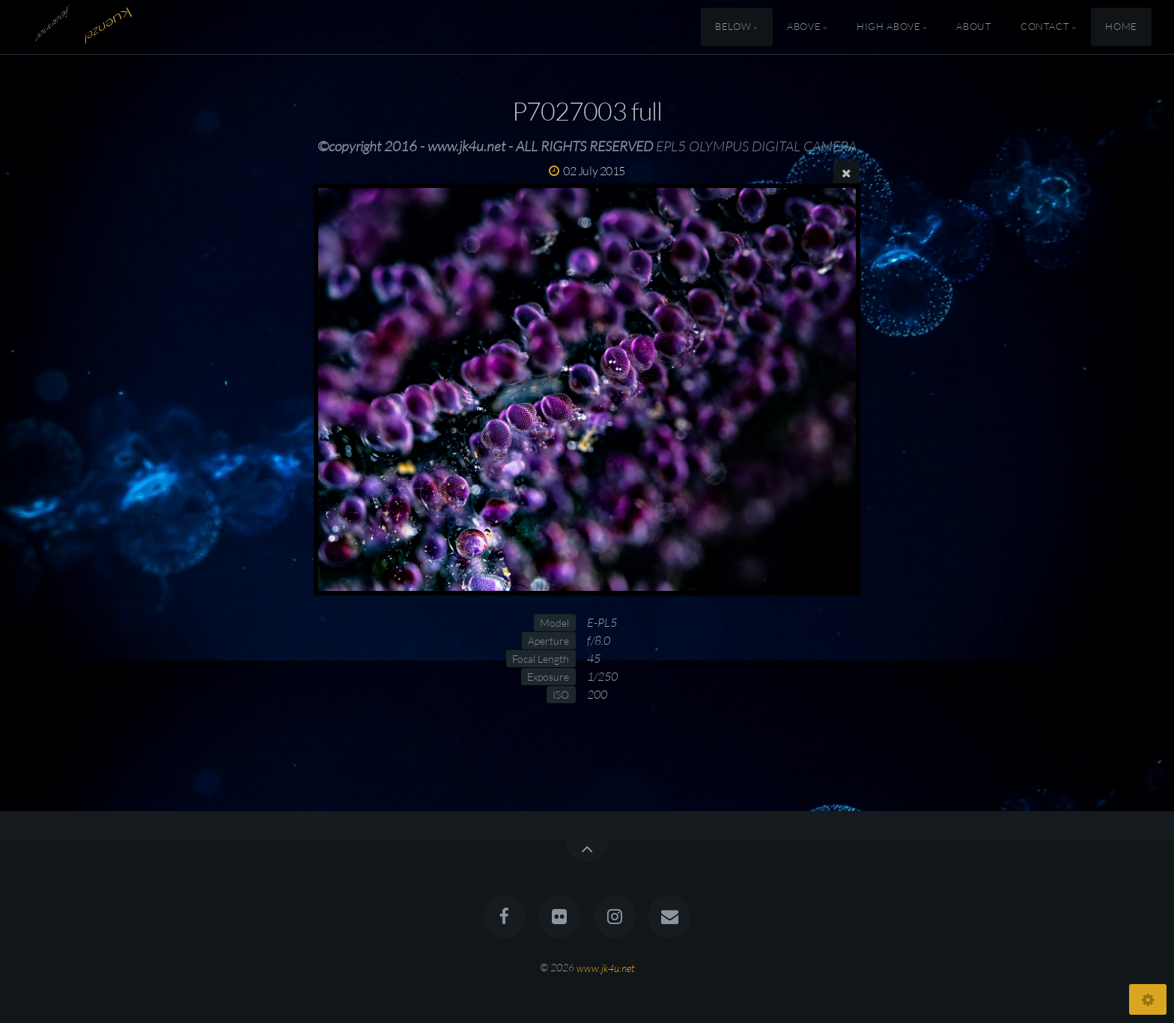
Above (804, 27)
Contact (1045, 27)
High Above (888, 27)
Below (733, 27)
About (973, 27)
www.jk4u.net (606, 967)
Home (1121, 27)
